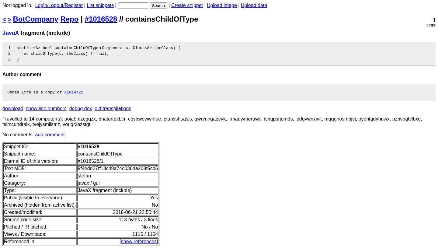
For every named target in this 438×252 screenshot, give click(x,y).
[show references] (139, 245)
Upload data (254, 5)
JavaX (10, 33)
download (12, 112)
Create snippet (187, 5)
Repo (70, 19)
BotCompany (35, 19)
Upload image (222, 5)
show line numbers (46, 112)
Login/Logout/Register (59, 5)
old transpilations (113, 112)
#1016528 (101, 19)
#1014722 (73, 95)
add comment (50, 138)
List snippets (100, 5)
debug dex (80, 112)
